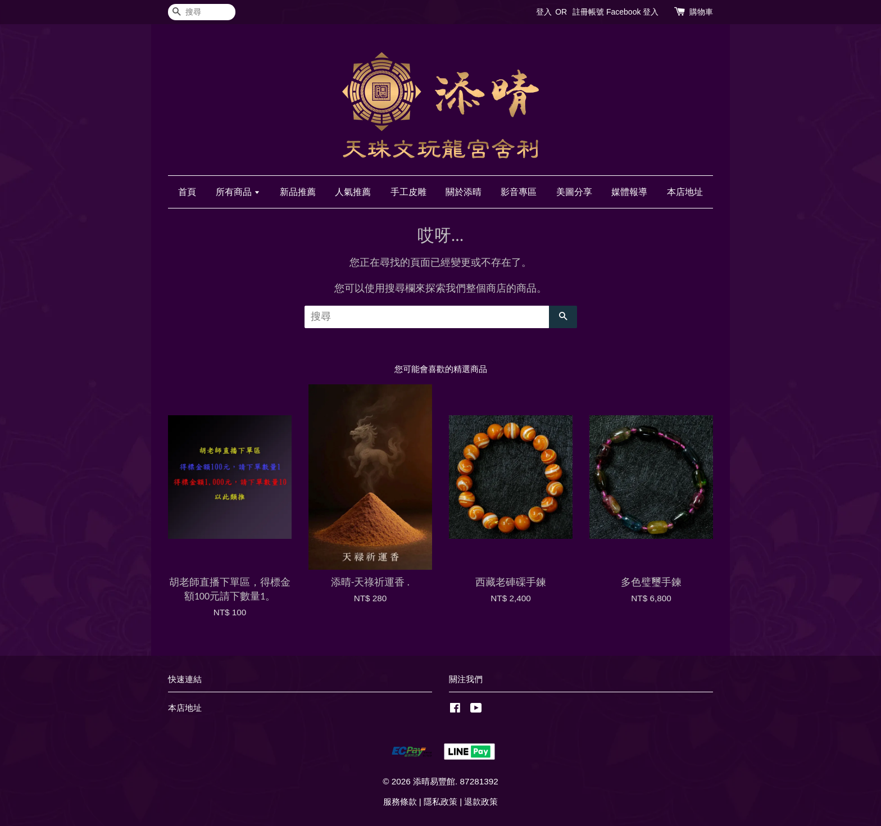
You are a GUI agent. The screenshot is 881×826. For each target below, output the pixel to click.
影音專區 (519, 192)
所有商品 (238, 192)
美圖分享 (574, 192)
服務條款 (400, 801)
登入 (544, 11)
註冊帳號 (588, 11)
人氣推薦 (353, 192)
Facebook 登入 (632, 11)
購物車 (701, 11)
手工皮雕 (408, 192)
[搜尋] (201, 12)
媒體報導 (629, 192)
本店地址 (685, 192)
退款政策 (481, 801)
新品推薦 (298, 192)
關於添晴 (464, 192)
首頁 (187, 192)
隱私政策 (440, 801)
